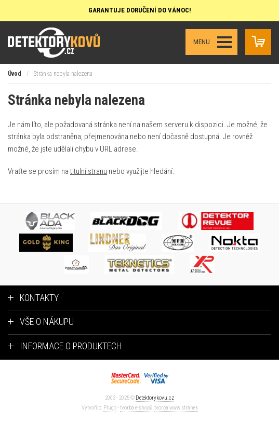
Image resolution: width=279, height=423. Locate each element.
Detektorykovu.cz (155, 397)
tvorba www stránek (176, 407)
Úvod (14, 73)
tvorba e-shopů (136, 407)
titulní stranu (88, 171)
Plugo (109, 407)
